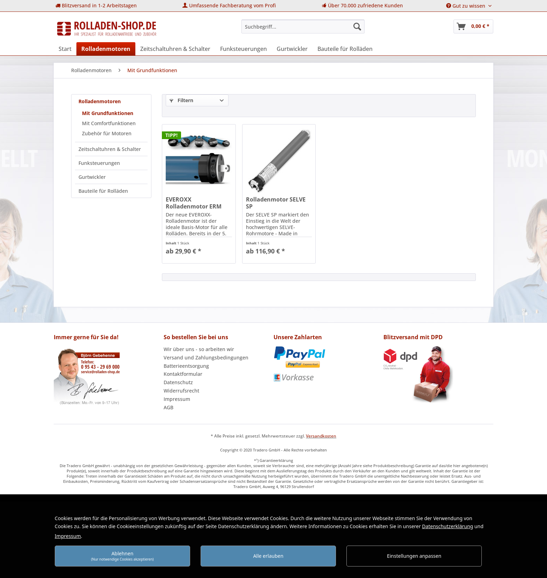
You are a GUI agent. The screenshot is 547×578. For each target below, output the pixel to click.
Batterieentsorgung (186, 366)
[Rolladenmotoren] (105, 48)
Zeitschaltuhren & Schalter (109, 149)
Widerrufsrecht (181, 390)
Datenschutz (178, 382)
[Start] (65, 48)
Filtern (181, 100)
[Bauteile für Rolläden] (345, 48)
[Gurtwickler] (292, 48)
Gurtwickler (92, 177)
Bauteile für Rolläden (103, 191)
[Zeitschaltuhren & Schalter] (175, 48)
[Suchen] (357, 26)
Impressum (177, 399)
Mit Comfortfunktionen (109, 123)
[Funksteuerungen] (243, 48)
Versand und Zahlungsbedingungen (206, 357)
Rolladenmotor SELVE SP (276, 203)
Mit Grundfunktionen (107, 113)
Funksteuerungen (99, 163)
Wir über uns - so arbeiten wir (199, 349)
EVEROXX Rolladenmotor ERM (194, 203)
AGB (168, 407)
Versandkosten (321, 436)
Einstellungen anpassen (414, 556)
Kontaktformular (183, 374)
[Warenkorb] (473, 26)
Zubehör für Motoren (107, 133)
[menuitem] (96, 5)
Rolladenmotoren (99, 101)
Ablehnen (122, 556)
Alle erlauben (268, 556)
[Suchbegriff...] (303, 26)
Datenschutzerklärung (447, 526)
